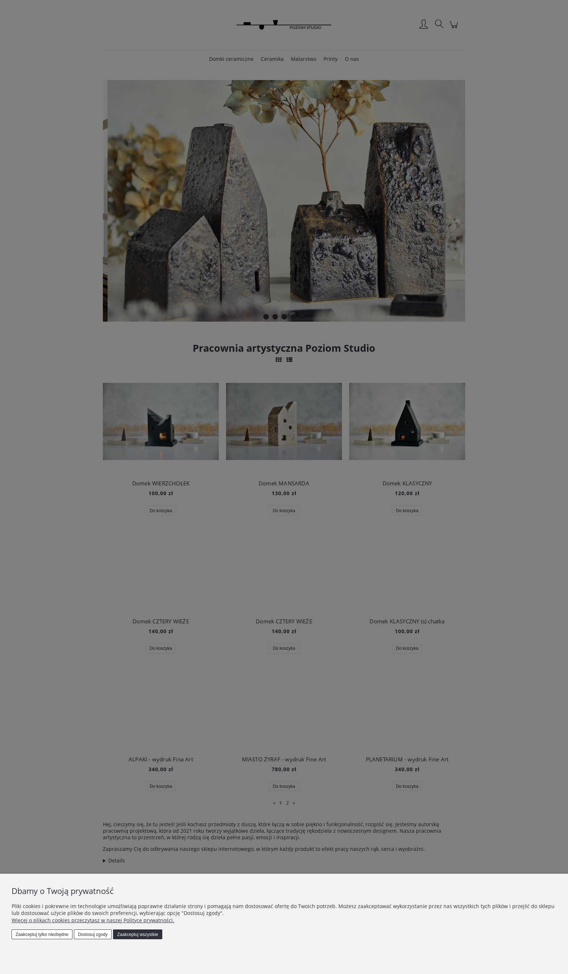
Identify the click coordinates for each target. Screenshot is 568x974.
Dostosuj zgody (93, 934)
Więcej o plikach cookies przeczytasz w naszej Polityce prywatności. (93, 920)
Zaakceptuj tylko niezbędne (42, 934)
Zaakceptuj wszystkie (137, 934)
